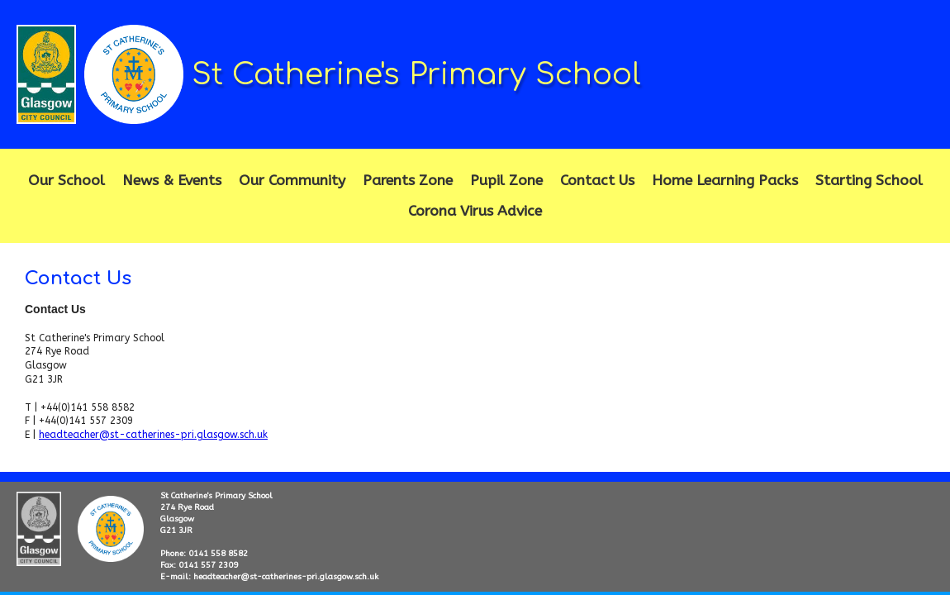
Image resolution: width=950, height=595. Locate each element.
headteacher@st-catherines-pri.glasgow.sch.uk (153, 434)
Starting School (869, 180)
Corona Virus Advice (475, 211)
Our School (66, 180)
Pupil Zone (506, 180)
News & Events (171, 180)
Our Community (292, 180)
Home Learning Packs (725, 180)
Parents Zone (408, 180)
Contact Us (597, 180)
